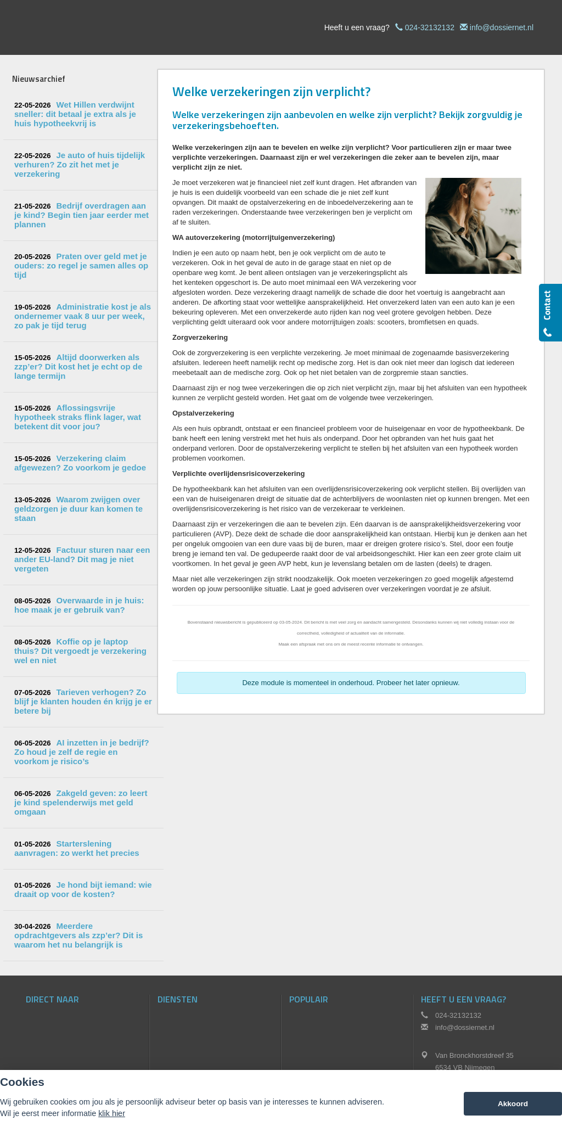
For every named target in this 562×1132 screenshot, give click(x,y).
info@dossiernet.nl (501, 27)
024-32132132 (429, 27)
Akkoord (513, 1104)
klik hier (111, 1113)
